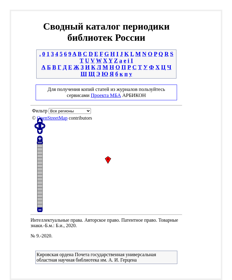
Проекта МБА (106, 95)
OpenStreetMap (52, 118)
